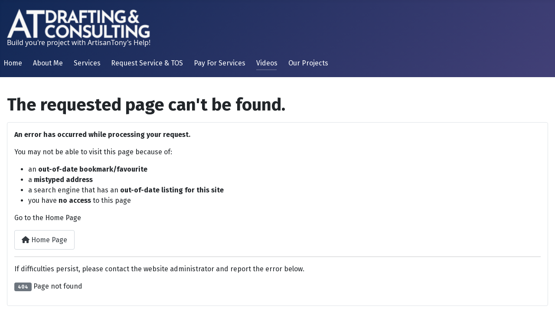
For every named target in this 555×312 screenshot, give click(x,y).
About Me (48, 63)
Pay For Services (219, 63)
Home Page (44, 240)
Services (87, 63)
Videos (267, 63)
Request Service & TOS (147, 63)
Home (12, 63)
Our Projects (308, 63)
